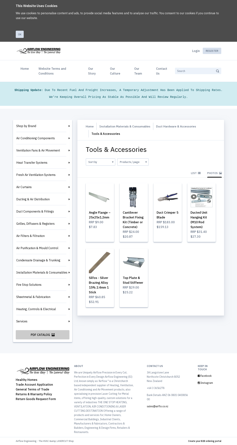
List (196, 173)
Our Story (92, 71)
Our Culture (115, 71)
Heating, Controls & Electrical (36, 309)
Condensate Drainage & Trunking (38, 260)
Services (21, 321)
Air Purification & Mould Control (37, 248)
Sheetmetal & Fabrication (33, 297)
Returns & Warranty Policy (34, 394)
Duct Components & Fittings (35, 211)
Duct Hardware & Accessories (179, 126)
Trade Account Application (34, 384)
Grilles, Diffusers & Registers (35, 223)
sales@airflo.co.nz (157, 406)
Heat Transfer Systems (31, 162)
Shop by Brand (26, 126)
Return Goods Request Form (36, 399)
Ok (19, 34)
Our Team (138, 71)
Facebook (205, 375)
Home (25, 68)
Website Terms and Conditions (52, 71)
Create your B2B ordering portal (204, 441)
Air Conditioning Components (35, 138)
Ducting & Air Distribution (33, 199)
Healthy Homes (26, 380)
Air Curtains (24, 187)
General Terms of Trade (32, 389)
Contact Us (161, 71)
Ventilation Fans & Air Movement (38, 150)
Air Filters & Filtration (30, 236)
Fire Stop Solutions (28, 284)
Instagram (205, 383)
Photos (214, 173)
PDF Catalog (43, 335)
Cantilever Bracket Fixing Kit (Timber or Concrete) (131, 222)
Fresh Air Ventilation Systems (36, 175)
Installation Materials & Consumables (41, 272)
